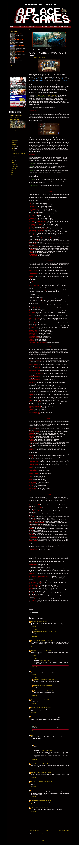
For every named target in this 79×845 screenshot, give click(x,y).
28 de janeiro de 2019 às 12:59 (44, 650)
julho (13, 150)
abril (13, 162)
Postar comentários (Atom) (39, 833)
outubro (14, 144)
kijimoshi (36, 726)
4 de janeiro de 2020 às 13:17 (41, 716)
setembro (14, 146)
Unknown (33, 621)
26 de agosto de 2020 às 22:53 (46, 745)
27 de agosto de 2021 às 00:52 (44, 800)
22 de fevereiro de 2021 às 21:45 (44, 781)
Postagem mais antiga (63, 830)
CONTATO (20, 26)
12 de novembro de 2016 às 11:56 (44, 640)
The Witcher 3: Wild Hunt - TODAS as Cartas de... (19, 40)
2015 (12, 138)
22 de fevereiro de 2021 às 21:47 (44, 790)
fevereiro (14, 166)
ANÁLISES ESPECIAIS (33, 26)
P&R (15, 26)
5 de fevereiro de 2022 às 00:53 (42, 807)
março (13, 164)
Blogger (43, 840)
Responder (33, 626)
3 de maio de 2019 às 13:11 (45, 660)
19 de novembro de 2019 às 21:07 (44, 707)
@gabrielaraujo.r (38, 631)
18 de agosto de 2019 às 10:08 (49, 631)
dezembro (14, 140)
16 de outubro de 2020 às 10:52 (46, 750)
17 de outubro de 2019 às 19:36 (46, 679)
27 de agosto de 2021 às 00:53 (47, 690)
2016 (12, 137)
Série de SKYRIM (64, 26)
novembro (14, 142)
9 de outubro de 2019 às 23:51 (42, 699)
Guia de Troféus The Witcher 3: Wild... (18, 58)
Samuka (33, 699)
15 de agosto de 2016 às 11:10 (43, 621)
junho (13, 158)
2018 (12, 133)
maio (13, 160)
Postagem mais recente (34, 830)
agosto (13, 148)
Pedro (32, 716)
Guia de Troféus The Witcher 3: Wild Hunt (46, 95)
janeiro (14, 168)
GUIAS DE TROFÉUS (43, 26)
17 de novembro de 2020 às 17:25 (43, 772)
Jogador (33, 735)
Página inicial (49, 830)
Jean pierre (37, 690)
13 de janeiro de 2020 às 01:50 (46, 726)
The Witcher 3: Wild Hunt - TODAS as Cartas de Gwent (18, 152)
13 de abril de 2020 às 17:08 (41, 735)
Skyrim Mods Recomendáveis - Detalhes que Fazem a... (19, 46)
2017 (12, 135)
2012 (12, 174)
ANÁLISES (25, 26)
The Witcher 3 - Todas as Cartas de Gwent (43, 614)
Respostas (35, 629)
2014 (12, 170)
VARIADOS (50, 26)
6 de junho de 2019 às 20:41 (43, 671)
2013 (12, 172)
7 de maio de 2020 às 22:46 (45, 685)
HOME (11, 26)
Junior (32, 807)
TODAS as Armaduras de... (19, 33)
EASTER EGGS (57, 26)
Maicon (33, 772)
